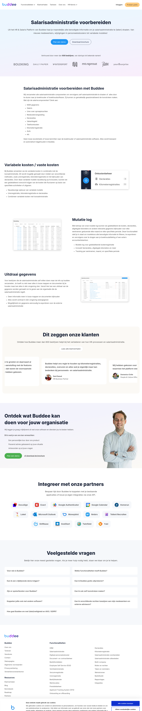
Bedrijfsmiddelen (56, 662)
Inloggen (119, 5)
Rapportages (99, 679)
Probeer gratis (132, 5)
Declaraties (99, 648)
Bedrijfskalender (56, 679)
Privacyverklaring (11, 668)
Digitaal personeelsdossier (59, 655)
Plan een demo (59, 42)
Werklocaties (54, 683)
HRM (51, 648)
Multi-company (100, 662)
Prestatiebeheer (55, 686)
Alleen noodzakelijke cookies (125, 698)
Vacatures (8, 654)
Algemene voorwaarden (13, 665)
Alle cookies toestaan (125, 692)
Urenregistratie (55, 676)
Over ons (62, 5)
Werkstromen (100, 672)
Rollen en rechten (101, 665)
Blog (6, 685)
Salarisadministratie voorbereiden (107, 655)
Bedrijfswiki (99, 676)
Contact (7, 658)
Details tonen (30, 707)
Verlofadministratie (57, 669)
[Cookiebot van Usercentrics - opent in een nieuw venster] (12, 707)
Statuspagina (9, 661)
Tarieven (53, 5)
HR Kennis (71, 5)
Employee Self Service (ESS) (60, 665)
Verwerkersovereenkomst (14, 672)
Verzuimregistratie (56, 672)
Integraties (99, 683)
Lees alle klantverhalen (71, 349)
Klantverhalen (42, 5)
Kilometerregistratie (102, 652)
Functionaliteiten (27, 5)
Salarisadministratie (57, 652)
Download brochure (80, 42)
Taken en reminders (102, 669)
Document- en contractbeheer (61, 658)
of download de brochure (34, 456)
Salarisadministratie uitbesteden (107, 658)
